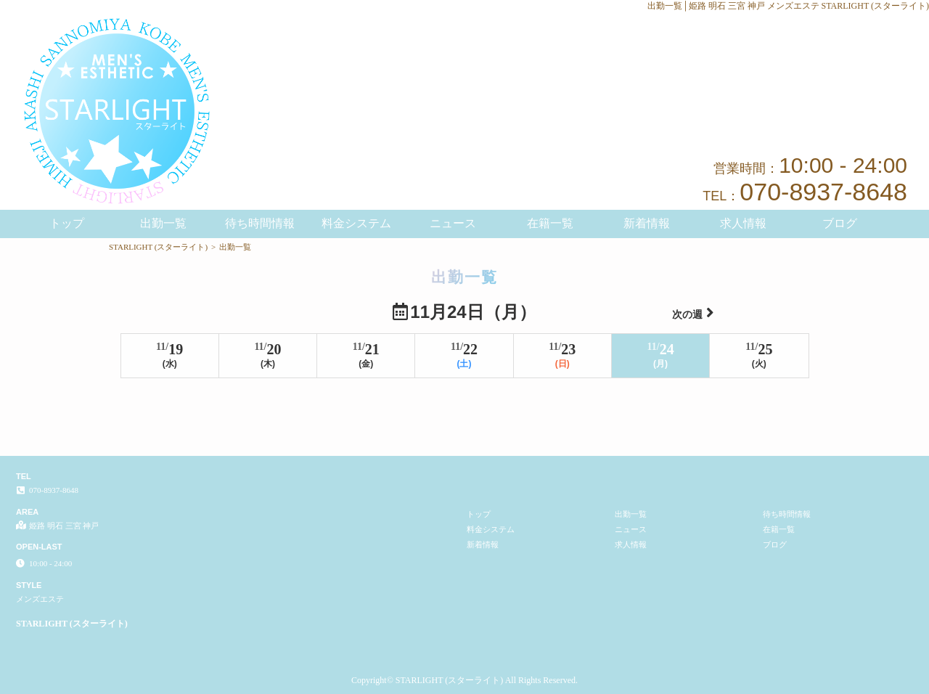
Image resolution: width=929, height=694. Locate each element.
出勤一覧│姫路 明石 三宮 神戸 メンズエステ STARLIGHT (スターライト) (788, 6)
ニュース (453, 223)
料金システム (356, 223)
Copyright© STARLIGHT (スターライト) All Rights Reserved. (464, 680)
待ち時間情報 (260, 223)
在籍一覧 (550, 223)
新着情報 (646, 223)
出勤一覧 (163, 223)
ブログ (839, 223)
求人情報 (743, 223)
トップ (66, 223)
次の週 (693, 312)
